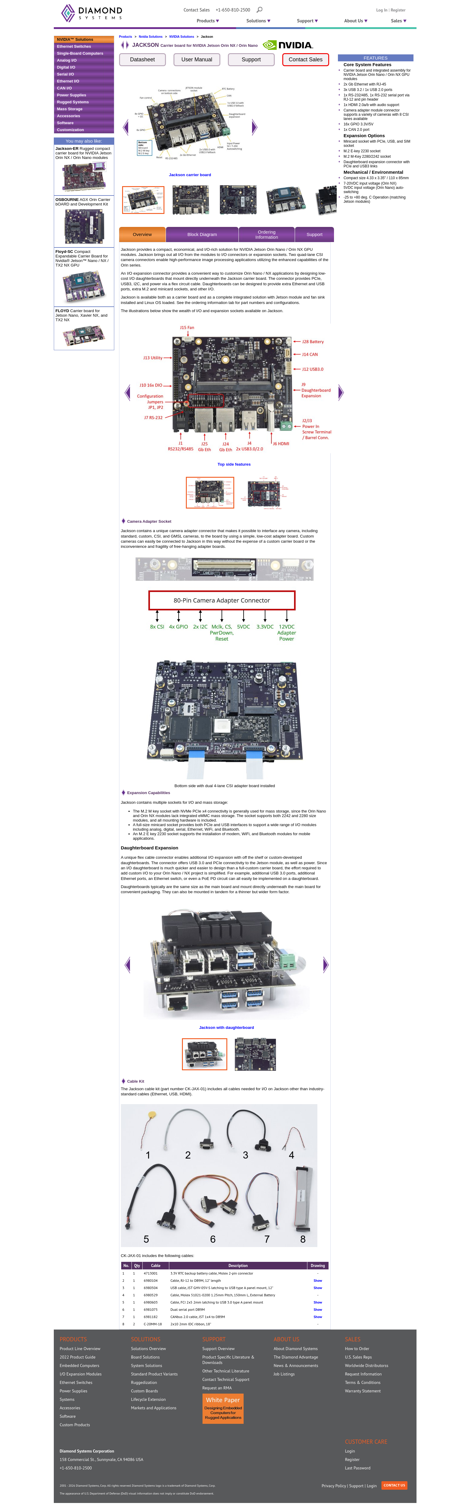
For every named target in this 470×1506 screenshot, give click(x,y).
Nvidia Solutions (151, 36)
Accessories (68, 116)
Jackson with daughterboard (226, 1027)
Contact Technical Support (226, 1379)
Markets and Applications (154, 1408)
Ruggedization (144, 1382)
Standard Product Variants (154, 1374)
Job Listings (284, 1374)
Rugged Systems (73, 102)
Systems (67, 1399)
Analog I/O (67, 60)
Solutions (258, 21)
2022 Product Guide (78, 1357)
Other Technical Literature (226, 1371)
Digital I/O (66, 67)
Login (350, 1451)
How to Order (357, 1348)
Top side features (234, 464)
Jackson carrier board (190, 175)
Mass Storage (70, 109)
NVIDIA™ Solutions (75, 39)
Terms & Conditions (363, 1382)
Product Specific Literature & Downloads (228, 1359)
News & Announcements (296, 1365)
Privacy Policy (334, 1485)
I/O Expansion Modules (81, 1374)
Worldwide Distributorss (366, 1365)
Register (398, 10)
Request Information (363, 1374)
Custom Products (75, 1424)
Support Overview (219, 1348)
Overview (142, 234)
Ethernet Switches (74, 46)
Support (307, 21)
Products (207, 21)
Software (65, 123)
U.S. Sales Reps (358, 1357)
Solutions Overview (148, 1348)
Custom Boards (144, 1391)
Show (318, 1280)
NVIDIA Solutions (181, 36)
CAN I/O (64, 88)
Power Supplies (71, 95)
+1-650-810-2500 (233, 10)
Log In (381, 10)
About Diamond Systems (296, 1348)
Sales (399, 21)
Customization (70, 130)
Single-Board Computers (80, 53)
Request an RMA (217, 1388)
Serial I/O (65, 74)
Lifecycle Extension (148, 1399)
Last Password (358, 1468)
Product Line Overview (80, 1348)
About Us (356, 21)
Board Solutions (145, 1357)
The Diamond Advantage (296, 1357)
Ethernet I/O (68, 81)
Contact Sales (197, 10)
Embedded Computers (79, 1365)
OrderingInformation (266, 234)
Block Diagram (202, 234)
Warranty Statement (363, 1391)
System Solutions (146, 1365)
